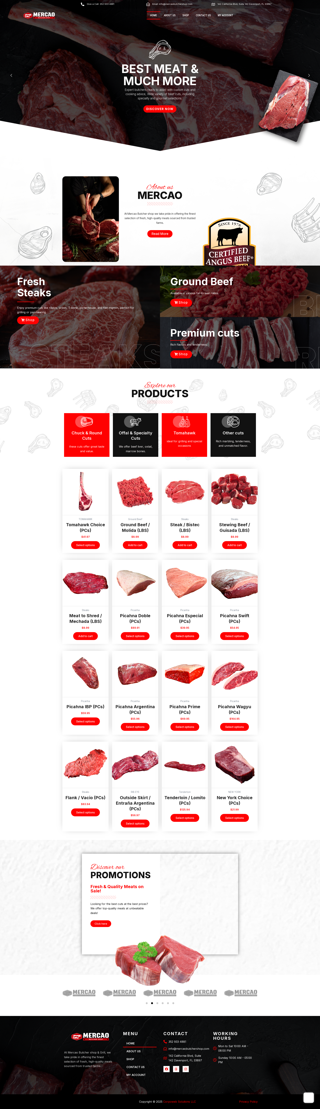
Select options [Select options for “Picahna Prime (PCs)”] (185, 727)
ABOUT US (170, 15)
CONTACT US (203, 15)
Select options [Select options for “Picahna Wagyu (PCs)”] (234, 727)
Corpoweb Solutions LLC (179, 1101)
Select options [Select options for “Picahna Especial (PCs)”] (185, 636)
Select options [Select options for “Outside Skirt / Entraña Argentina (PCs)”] (135, 823)
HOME (153, 15)
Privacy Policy (248, 1101)
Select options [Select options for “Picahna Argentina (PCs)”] (135, 727)
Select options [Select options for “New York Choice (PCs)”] (234, 818)
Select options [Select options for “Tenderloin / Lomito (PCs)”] (185, 818)
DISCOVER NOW (160, 109)
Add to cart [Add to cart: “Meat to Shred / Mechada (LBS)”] (85, 636)
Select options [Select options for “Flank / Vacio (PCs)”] (85, 812)
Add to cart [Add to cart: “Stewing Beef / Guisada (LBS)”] (234, 545)
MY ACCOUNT (225, 15)
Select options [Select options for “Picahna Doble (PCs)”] (135, 636)
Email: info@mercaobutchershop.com (172, 4)
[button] (65, 993)
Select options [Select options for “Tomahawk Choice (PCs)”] (85, 545)
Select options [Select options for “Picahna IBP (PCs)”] (85, 721)
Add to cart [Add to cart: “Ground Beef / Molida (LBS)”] (135, 545)
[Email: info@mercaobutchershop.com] (148, 4)
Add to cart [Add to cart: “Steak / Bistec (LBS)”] (185, 545)
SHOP (185, 15)
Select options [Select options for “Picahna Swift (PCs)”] (234, 636)
